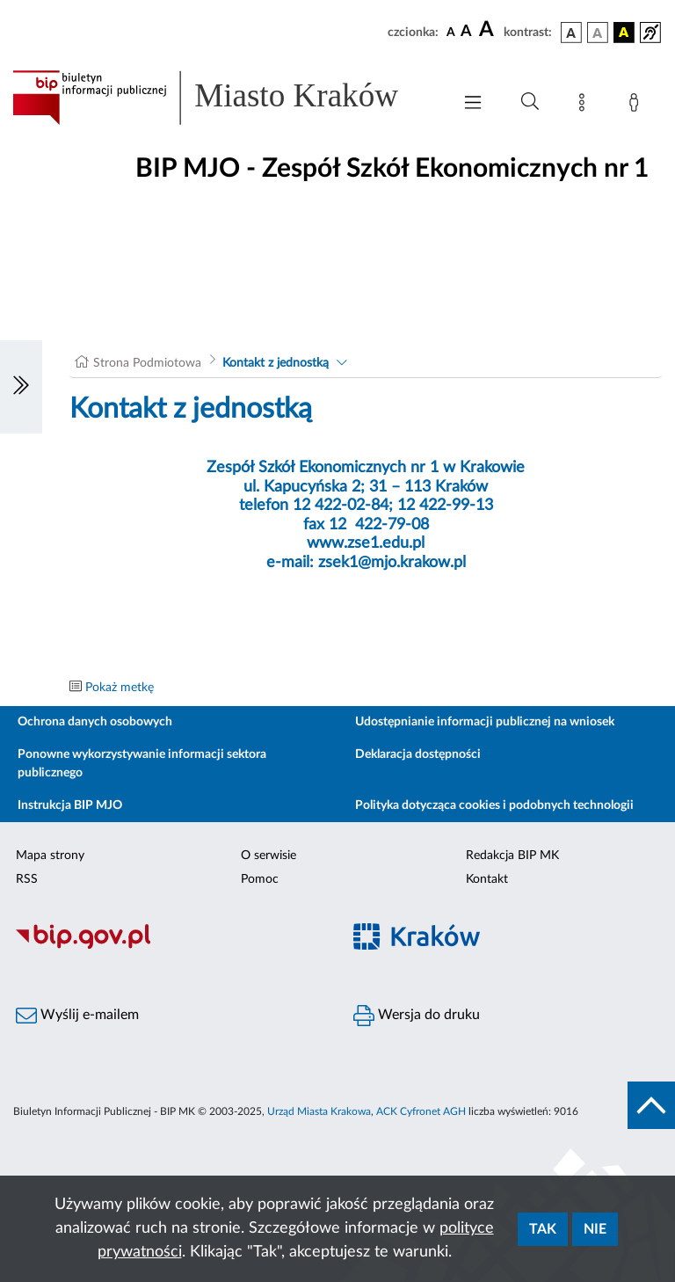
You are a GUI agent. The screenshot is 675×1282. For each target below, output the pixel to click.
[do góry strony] (651, 1105)
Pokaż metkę (119, 687)
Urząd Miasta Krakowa (319, 1111)
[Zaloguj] (637, 105)
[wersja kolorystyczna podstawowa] (571, 32)
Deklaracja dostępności (418, 754)
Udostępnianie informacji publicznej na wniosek (484, 722)
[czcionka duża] (488, 30)
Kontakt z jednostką (275, 363)
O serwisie (268, 855)
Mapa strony (50, 855)
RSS (27, 879)
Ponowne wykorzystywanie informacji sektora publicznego (142, 763)
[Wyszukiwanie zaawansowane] (530, 102)
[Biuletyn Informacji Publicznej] (168, 946)
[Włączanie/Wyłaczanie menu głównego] (473, 104)
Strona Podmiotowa (147, 363)
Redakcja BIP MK (512, 855)
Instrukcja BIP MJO (70, 805)
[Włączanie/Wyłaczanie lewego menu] (21, 386)
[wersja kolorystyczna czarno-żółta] (624, 32)
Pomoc (260, 879)
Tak (542, 1229)
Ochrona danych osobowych (95, 722)
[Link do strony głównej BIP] (223, 97)
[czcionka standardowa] (450, 31)
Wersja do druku (416, 1015)
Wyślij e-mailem (77, 1015)
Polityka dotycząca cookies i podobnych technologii (494, 805)
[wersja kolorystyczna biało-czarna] (597, 32)
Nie (595, 1229)
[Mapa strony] (585, 105)
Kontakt (487, 879)
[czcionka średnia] (466, 32)
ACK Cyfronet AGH (421, 1111)
